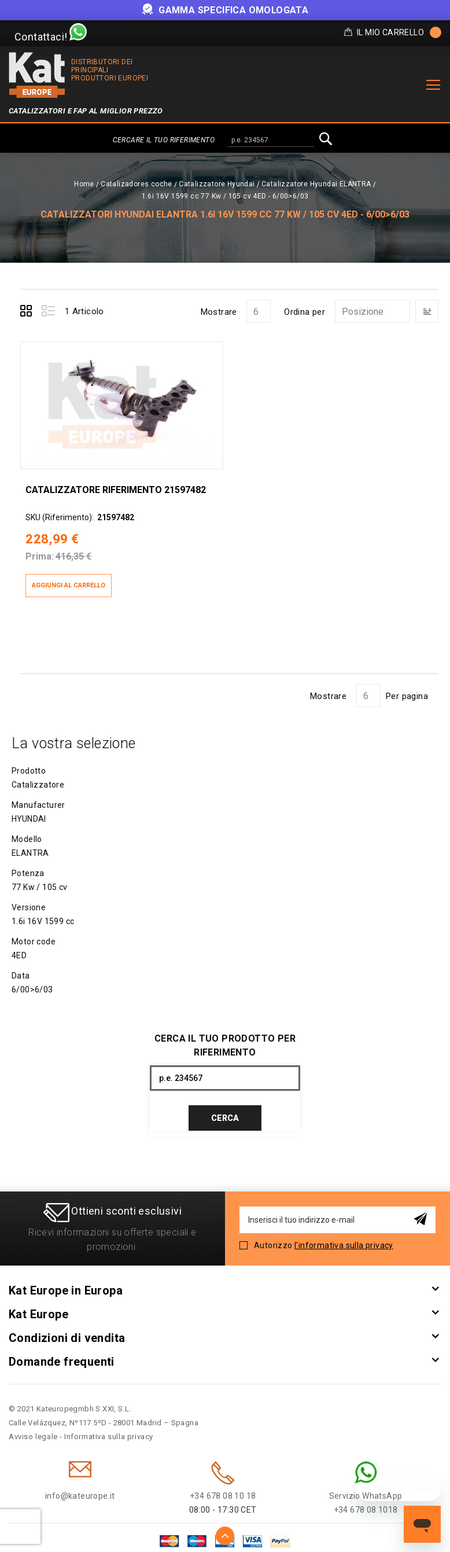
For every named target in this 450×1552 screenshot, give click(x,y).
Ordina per (304, 312)
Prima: (39, 548)
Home (84, 184)
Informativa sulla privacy (108, 1429)
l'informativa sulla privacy (343, 1238)
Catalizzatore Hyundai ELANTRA (316, 184)
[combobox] (270, 140)
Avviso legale (33, 1429)
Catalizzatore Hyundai (216, 184)
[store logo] (37, 75)
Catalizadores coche (136, 184)
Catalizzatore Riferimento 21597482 (115, 481)
